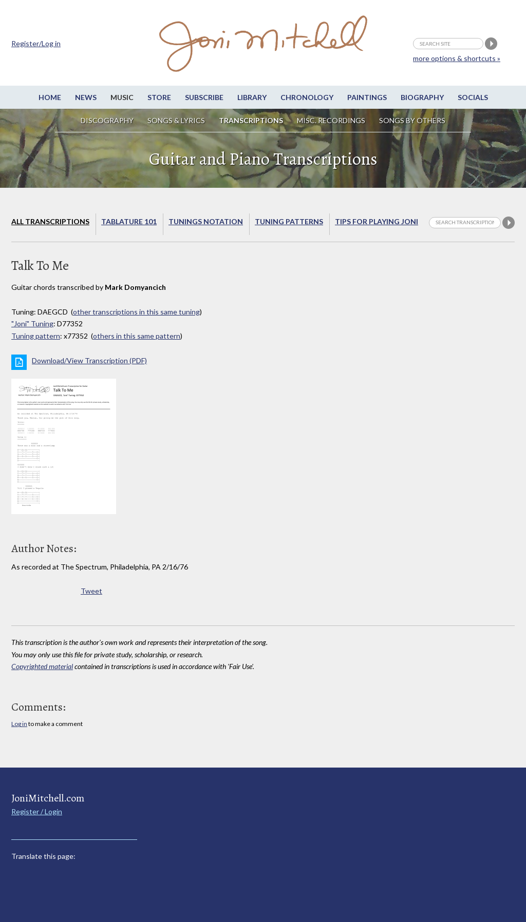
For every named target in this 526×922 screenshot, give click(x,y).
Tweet (91, 590)
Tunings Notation (205, 221)
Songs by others (412, 120)
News (86, 97)
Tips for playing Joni (376, 221)
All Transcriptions (50, 221)
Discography (107, 120)
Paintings (367, 97)
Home (50, 97)
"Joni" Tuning (32, 323)
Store (159, 97)
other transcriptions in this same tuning (136, 311)
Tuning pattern (35, 335)
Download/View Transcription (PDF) (89, 360)
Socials (473, 97)
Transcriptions (251, 120)
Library (252, 97)
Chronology (306, 97)
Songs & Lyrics (176, 120)
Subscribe (204, 97)
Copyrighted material (42, 666)
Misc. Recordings (332, 120)
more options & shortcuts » (456, 58)
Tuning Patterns (289, 221)
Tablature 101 (129, 221)
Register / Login (36, 811)
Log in (19, 724)
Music (122, 97)
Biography (422, 97)
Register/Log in (36, 43)
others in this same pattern (136, 335)
